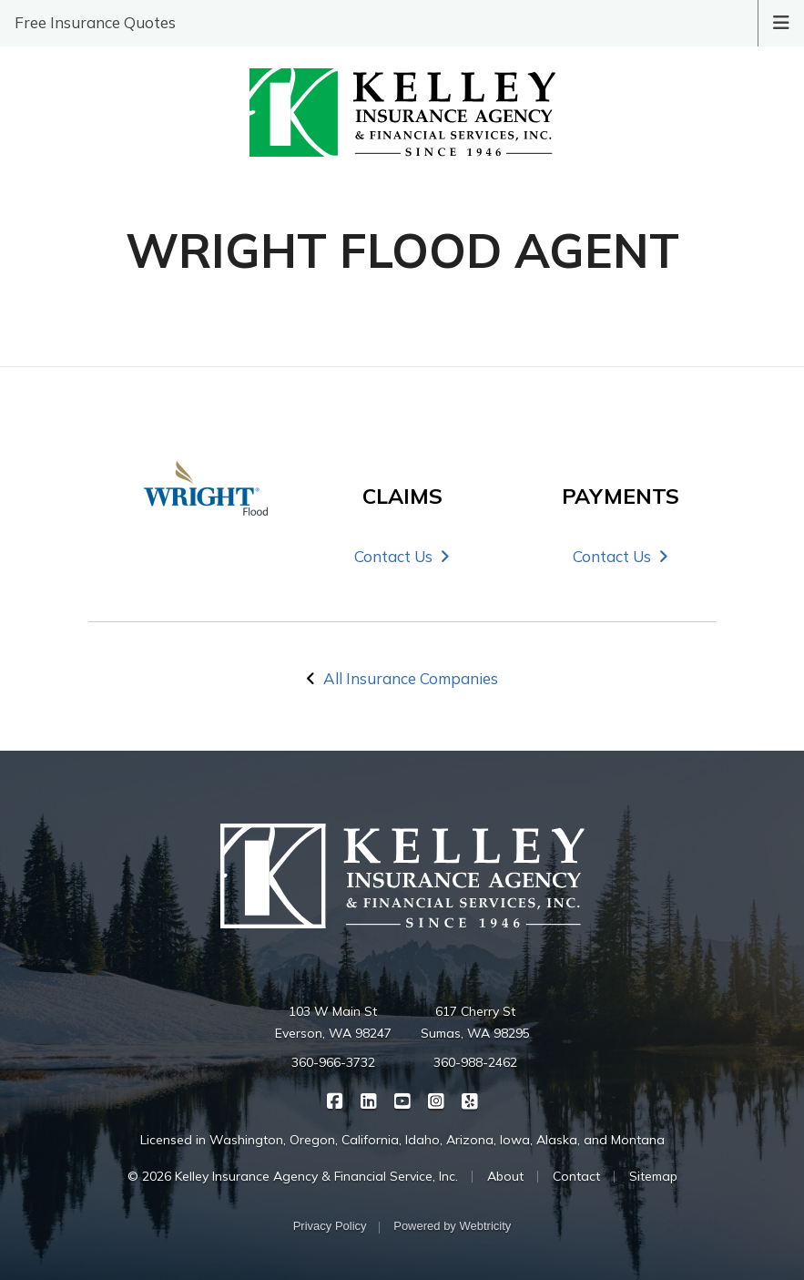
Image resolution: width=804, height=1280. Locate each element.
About (505, 1176)
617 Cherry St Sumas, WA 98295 (475, 1022)
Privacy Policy (330, 1226)
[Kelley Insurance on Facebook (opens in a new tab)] (335, 1101)
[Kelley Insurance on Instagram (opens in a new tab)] (436, 1101)
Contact (576, 1176)
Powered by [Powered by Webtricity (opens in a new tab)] (452, 1226)
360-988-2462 (475, 1062)
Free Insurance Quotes (95, 22)
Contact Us (402, 556)
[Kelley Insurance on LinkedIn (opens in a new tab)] (368, 1101)
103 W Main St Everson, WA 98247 (333, 1022)
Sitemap (653, 1176)
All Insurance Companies (410, 678)
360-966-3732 (333, 1062)
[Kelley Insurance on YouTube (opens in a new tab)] (402, 1101)
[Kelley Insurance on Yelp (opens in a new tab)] (469, 1101)
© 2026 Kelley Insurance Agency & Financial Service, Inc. (292, 1176)
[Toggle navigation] (781, 21)
